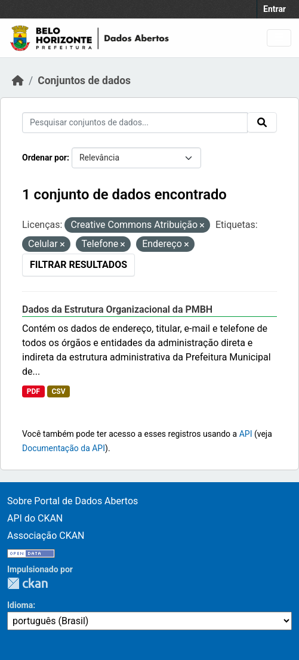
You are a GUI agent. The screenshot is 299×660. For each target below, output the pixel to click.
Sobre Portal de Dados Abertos (72, 501)
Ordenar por (44, 157)
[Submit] (262, 122)
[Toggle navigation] (279, 38)
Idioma (20, 605)
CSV (58, 391)
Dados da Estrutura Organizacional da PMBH (117, 309)
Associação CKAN (46, 535)
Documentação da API (63, 448)
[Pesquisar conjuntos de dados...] (135, 122)
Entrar (274, 9)
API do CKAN (35, 518)
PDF (33, 391)
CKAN (27, 583)
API (245, 434)
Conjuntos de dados (84, 81)
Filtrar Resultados (78, 264)
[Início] (18, 81)
